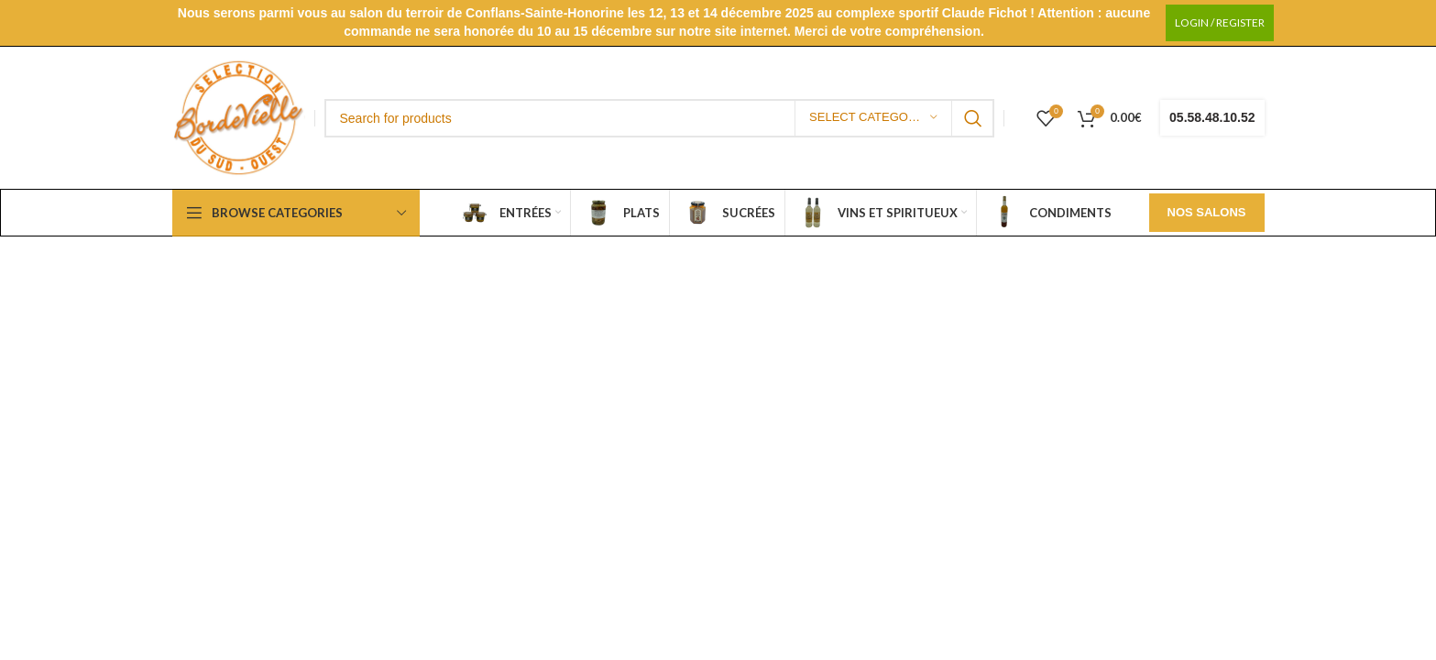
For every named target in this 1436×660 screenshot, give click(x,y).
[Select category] (873, 118)
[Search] (659, 118)
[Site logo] (238, 117)
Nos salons (1206, 212)
